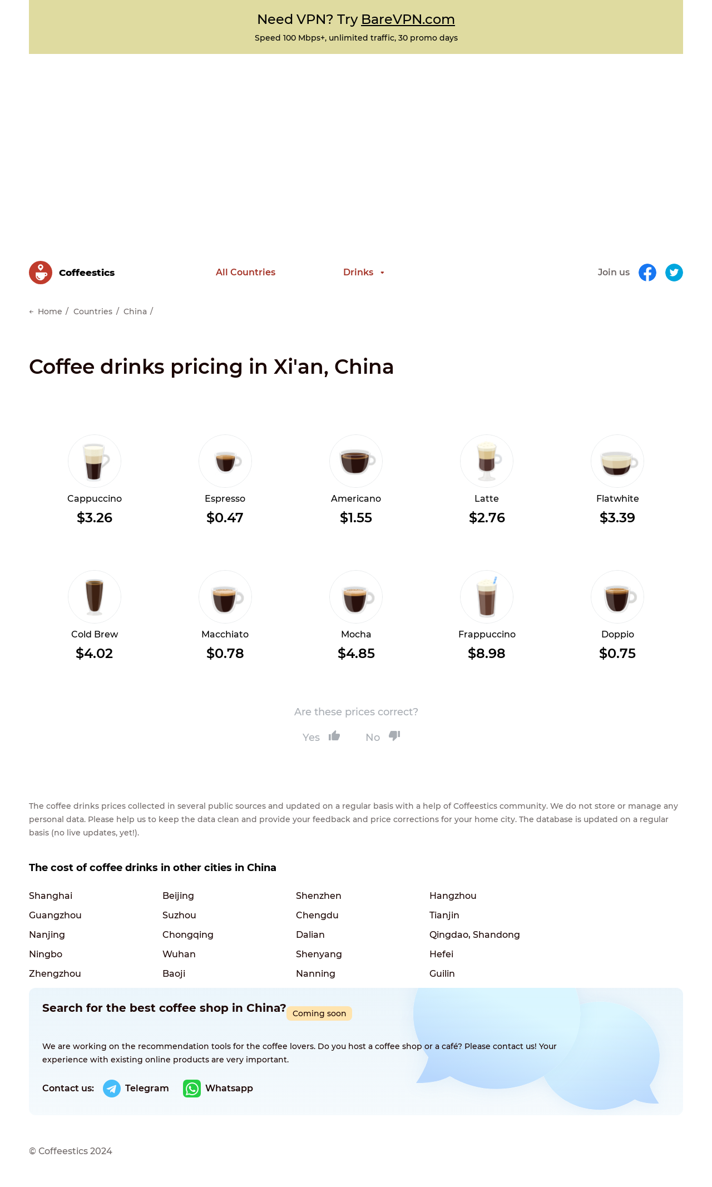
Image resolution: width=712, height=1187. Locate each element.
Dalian (310, 934)
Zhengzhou (55, 973)
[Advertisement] (356, 137)
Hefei (441, 954)
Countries (92, 311)
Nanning (315, 973)
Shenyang (319, 954)
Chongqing (188, 934)
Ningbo (45, 954)
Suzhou (179, 915)
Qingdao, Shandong (474, 934)
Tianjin (444, 915)
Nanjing (47, 934)
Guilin (442, 973)
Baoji (173, 973)
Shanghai (50, 896)
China (135, 311)
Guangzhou (55, 915)
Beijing (178, 896)
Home (50, 311)
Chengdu (317, 915)
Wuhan (179, 954)
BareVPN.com (408, 19)
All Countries (245, 272)
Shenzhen (319, 896)
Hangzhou (453, 896)
